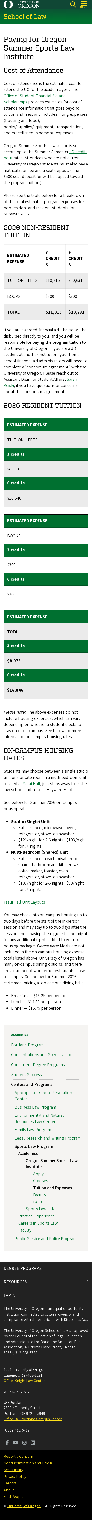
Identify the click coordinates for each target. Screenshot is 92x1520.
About (9, 1490)
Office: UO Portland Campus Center (33, 1419)
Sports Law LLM (40, 1209)
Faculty (39, 1195)
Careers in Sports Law (38, 1223)
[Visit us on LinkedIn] (33, 1443)
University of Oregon (24, 1506)
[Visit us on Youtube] (15, 1443)
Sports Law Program (34, 1146)
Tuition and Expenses (52, 1188)
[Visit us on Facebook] (7, 1443)
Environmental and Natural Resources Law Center (39, 1119)
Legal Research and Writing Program (48, 1138)
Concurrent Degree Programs (38, 1065)
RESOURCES (15, 1282)
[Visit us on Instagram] (24, 1443)
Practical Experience (36, 1216)
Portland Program (27, 1045)
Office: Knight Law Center (24, 1380)
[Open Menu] (84, 4)
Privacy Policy (15, 1476)
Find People (14, 1496)
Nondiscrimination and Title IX (28, 1463)
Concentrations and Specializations (43, 1055)
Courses (40, 1181)
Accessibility (13, 1470)
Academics (19, 1034)
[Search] (73, 4)
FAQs (37, 1202)
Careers (10, 1483)
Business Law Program (35, 1107)
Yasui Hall (31, 784)
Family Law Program (33, 1130)
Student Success (26, 1075)
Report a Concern (18, 1456)
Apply (38, 1174)
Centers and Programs (31, 1084)
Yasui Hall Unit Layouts (24, 902)
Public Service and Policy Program (46, 1239)
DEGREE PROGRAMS (23, 1269)
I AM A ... (11, 1295)
